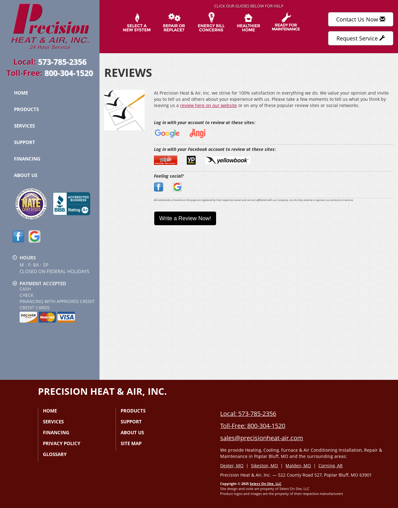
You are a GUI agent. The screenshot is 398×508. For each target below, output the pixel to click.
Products (26, 109)
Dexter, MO (231, 465)
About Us (25, 175)
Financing (27, 159)
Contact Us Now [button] (360, 19)
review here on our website (208, 105)
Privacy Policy (61, 443)
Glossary (55, 454)
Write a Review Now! (185, 218)
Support (24, 142)
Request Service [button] (360, 38)
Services (24, 126)
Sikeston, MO (264, 465)
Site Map (131, 443)
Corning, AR (330, 465)
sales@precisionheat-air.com (261, 438)
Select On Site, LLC (265, 483)
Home (21, 93)
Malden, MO (298, 465)
